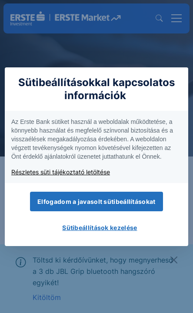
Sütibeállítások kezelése (99, 227)
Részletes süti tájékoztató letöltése (60, 172)
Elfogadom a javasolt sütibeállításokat (96, 201)
